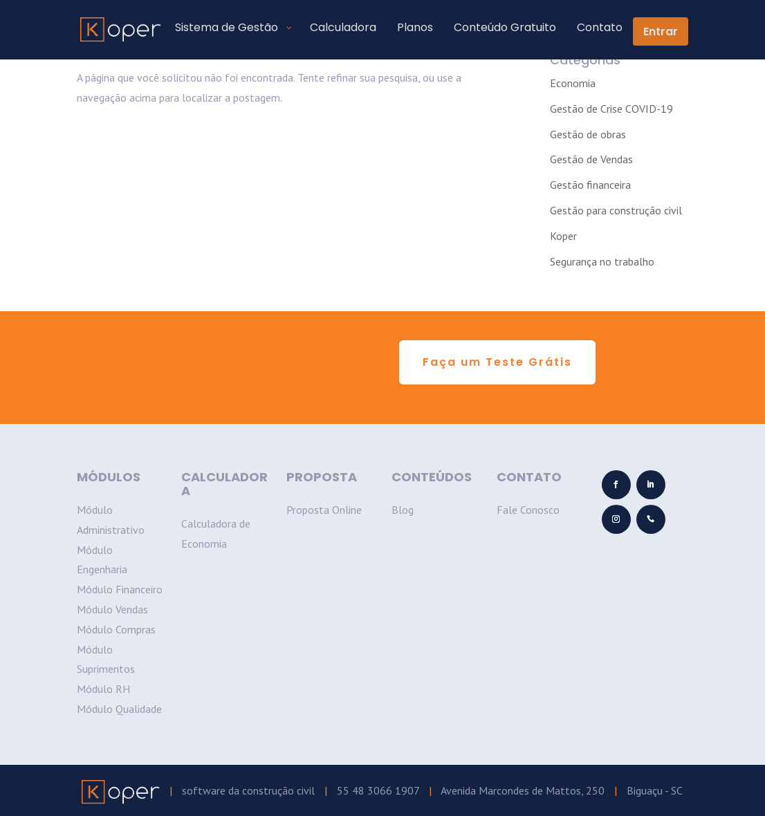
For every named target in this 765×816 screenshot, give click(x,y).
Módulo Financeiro (120, 589)
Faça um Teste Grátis (497, 362)
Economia (573, 83)
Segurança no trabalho (602, 261)
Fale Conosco (528, 510)
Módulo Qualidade (119, 709)
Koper (563, 236)
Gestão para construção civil (616, 210)
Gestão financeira (590, 185)
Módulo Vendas (112, 609)
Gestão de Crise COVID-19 (611, 108)
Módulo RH (103, 689)
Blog (402, 510)
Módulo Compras (116, 629)
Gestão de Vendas (591, 159)
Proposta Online (324, 510)
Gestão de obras (588, 134)
